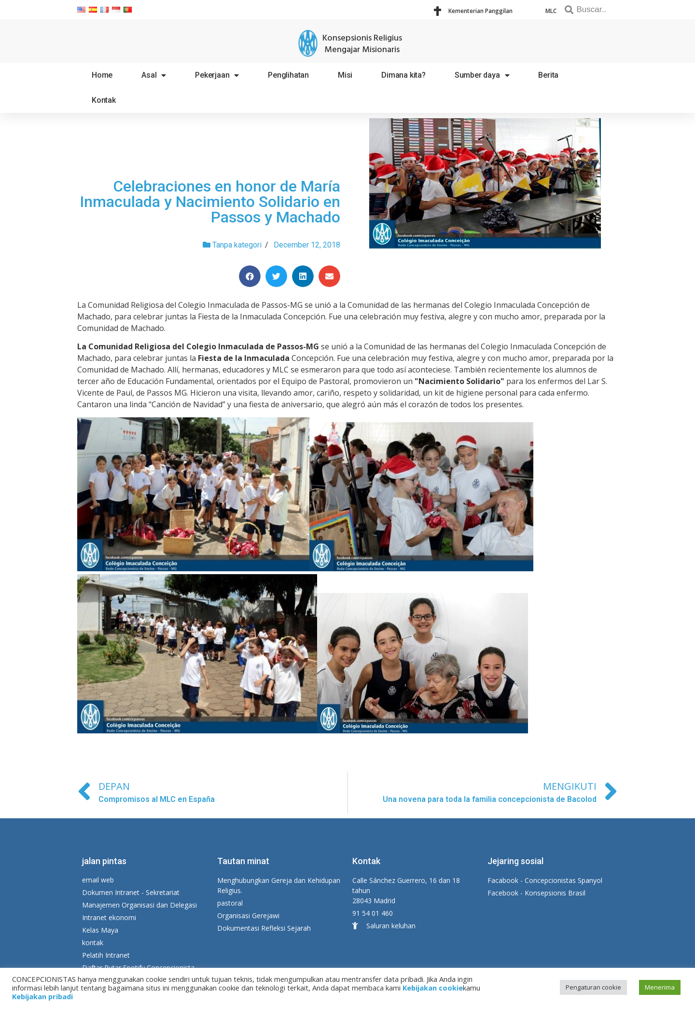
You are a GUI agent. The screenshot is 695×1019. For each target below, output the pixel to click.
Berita (548, 75)
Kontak (104, 100)
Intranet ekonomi (109, 917)
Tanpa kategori (237, 244)
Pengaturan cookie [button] (593, 987)
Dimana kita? (403, 75)
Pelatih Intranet (106, 955)
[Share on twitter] (276, 276)
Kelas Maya (100, 930)
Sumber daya (482, 75)
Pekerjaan (217, 75)
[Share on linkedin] (303, 276)
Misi (345, 75)
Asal (153, 75)
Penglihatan (288, 75)
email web (98, 879)
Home (102, 75)
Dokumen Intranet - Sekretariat (131, 892)
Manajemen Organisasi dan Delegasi (139, 904)
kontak (92, 942)
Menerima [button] (660, 987)
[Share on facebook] (250, 276)
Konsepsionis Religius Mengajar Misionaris (362, 44)
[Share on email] (329, 276)
